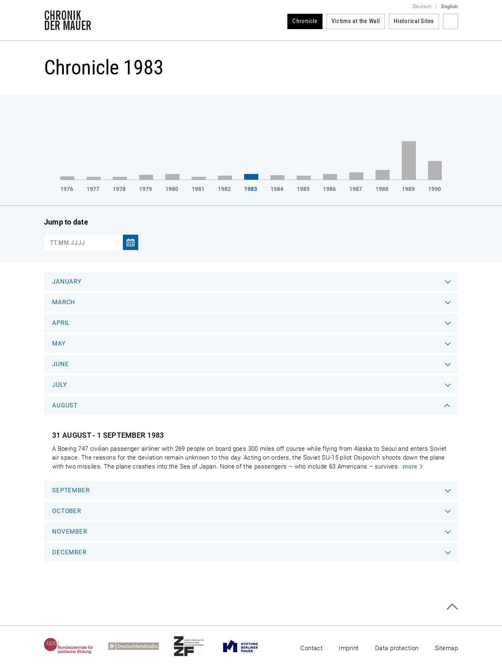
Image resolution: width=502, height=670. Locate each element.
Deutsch (422, 6)
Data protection (397, 648)
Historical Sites (414, 21)
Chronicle (305, 21)
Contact (311, 648)
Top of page (452, 606)
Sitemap (446, 648)
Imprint (349, 648)
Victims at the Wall (355, 21)
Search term (450, 21)
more (410, 466)
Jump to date (66, 222)
